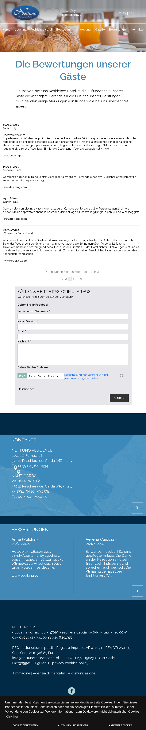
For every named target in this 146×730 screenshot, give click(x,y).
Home (6, 29)
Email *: (21, 331)
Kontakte (137, 29)
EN (124, 13)
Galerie (100, 29)
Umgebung (83, 29)
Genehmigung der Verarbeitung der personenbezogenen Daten (86, 376)
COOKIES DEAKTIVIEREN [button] (25, 725)
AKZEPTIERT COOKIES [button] (120, 725)
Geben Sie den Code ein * (33, 367)
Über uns (20, 29)
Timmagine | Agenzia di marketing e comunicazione (53, 673)
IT (120, 13)
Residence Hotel (41, 29)
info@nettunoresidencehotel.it (37, 658)
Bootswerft (63, 29)
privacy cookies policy (70, 663)
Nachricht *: (24, 341)
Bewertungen (118, 29)
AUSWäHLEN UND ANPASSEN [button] (73, 725)
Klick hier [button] (12, 716)
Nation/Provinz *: (27, 321)
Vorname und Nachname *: (33, 311)
